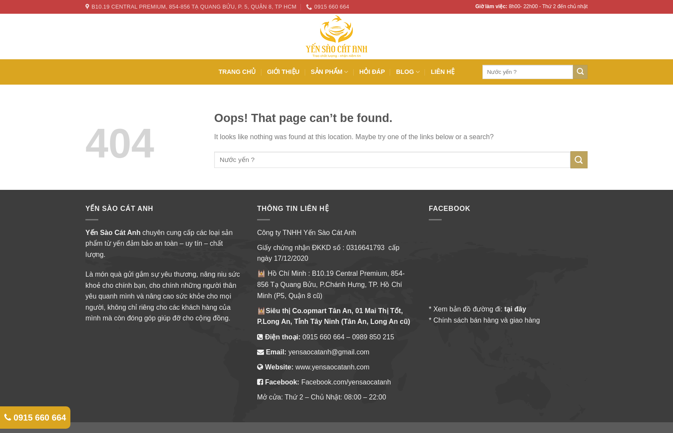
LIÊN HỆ (443, 71)
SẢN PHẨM (329, 72)
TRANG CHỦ (237, 71)
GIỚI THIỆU (283, 71)
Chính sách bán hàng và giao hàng (487, 320)
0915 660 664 (324, 337)
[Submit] (579, 159)
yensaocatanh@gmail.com (329, 352)
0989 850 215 (373, 337)
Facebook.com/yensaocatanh (346, 382)
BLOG (408, 72)
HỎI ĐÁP (372, 71)
